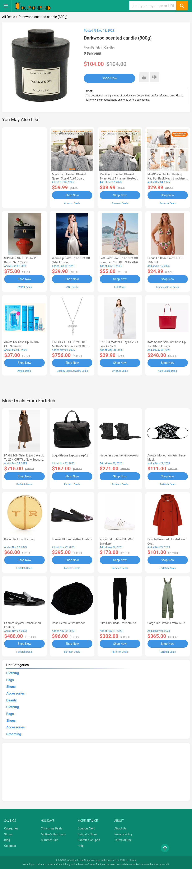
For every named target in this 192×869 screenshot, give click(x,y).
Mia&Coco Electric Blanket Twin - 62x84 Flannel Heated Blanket (118, 178)
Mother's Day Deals (53, 834)
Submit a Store (87, 834)
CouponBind (94, 864)
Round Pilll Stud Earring (19, 539)
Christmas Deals (51, 828)
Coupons (10, 845)
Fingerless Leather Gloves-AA (119, 455)
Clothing (12, 673)
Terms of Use (123, 840)
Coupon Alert (86, 828)
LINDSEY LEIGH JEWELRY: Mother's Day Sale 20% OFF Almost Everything (69, 346)
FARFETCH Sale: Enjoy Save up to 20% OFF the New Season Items (24, 459)
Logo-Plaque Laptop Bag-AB (70, 455)
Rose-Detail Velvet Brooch (68, 623)
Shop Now (109, 78)
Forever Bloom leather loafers (72, 539)
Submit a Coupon (89, 840)
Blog (7, 840)
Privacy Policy (123, 834)
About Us (120, 828)
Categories (11, 828)
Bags (10, 680)
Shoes (11, 687)
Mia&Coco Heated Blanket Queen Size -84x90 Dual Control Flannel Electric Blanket (72, 178)
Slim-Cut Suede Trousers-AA (118, 623)
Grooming (13, 734)
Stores (8, 834)
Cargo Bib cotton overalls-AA (166, 623)
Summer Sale (49, 840)
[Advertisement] (24, 167)
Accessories (15, 693)
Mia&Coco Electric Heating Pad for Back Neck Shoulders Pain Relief (166, 178)
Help (81, 845)
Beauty (11, 700)
